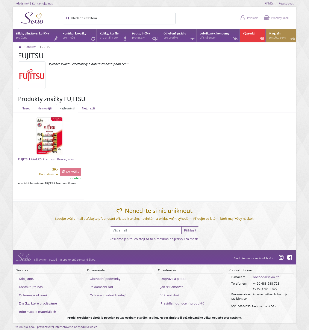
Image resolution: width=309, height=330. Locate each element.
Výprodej (254, 36)
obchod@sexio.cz (266, 277)
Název (26, 108)
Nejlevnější (67, 108)
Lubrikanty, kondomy (219, 36)
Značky (31, 47)
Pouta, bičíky (146, 36)
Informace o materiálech (37, 311)
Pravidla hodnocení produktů (182, 303)
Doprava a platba (173, 278)
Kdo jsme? (22, 3)
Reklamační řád (101, 287)
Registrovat (286, 3)
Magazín (282, 36)
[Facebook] (290, 258)
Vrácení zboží (170, 295)
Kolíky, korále (114, 36)
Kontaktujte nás (42, 3)
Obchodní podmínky (105, 278)
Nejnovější (45, 108)
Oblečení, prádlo (180, 36)
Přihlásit (270, 3)
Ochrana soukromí (33, 295)
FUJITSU (45, 47)
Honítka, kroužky (79, 36)
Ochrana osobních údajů (108, 295)
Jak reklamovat (172, 287)
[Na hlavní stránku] (20, 47)
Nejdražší (88, 108)
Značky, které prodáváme (38, 303)
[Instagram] (281, 258)
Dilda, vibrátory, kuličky (37, 36)
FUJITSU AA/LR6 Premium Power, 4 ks (46, 159)
